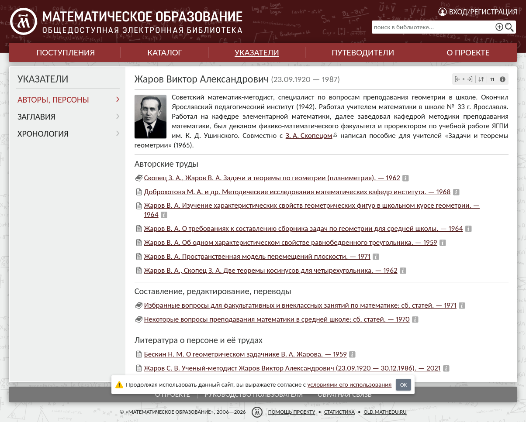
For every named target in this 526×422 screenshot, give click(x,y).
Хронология (43, 133)
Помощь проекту (291, 411)
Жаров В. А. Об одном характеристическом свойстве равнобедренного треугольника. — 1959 (290, 242)
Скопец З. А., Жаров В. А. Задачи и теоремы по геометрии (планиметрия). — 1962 (272, 177)
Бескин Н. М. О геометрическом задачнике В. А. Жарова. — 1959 (245, 354)
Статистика (339, 411)
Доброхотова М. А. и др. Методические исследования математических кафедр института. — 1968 (297, 191)
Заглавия (36, 116)
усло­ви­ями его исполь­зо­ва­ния (350, 384)
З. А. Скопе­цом (309, 135)
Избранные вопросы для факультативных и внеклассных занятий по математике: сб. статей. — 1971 (300, 305)
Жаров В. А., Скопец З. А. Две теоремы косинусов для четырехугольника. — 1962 (271, 270)
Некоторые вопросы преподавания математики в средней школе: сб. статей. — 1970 (277, 319)
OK (403, 384)
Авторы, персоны (53, 99)
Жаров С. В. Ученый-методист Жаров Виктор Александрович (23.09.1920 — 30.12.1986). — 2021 (292, 368)
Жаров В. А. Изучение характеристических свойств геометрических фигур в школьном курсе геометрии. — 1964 (312, 210)
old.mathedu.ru (384, 411)
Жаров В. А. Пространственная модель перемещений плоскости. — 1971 (257, 256)
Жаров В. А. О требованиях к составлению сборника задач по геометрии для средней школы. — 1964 (303, 228)
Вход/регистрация (483, 12)
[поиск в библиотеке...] (444, 27)
